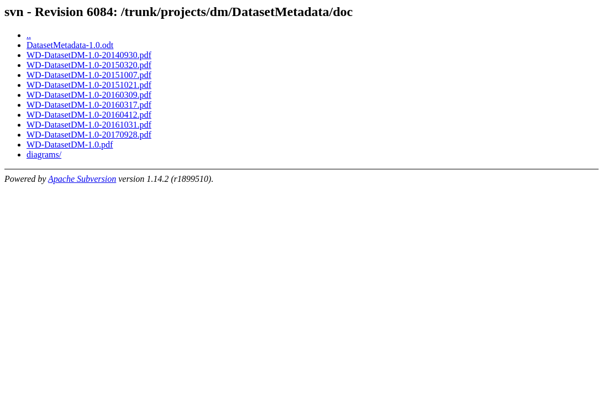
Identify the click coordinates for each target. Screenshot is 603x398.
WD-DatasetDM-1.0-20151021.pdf (89, 85)
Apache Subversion (82, 179)
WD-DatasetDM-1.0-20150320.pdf (89, 65)
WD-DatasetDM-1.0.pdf (70, 144)
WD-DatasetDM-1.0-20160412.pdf (89, 114)
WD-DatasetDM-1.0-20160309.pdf (89, 95)
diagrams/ (44, 154)
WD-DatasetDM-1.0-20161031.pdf (89, 124)
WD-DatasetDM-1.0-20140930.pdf (89, 55)
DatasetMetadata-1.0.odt (70, 45)
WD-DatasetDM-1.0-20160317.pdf (89, 104)
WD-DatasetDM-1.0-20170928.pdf (89, 134)
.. (29, 35)
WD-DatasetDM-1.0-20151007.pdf (89, 75)
